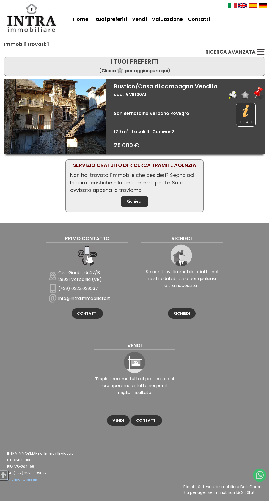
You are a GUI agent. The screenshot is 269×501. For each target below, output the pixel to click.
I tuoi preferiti (110, 19)
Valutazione (167, 19)
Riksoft (189, 486)
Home (80, 19)
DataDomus (251, 486)
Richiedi (134, 201)
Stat (251, 492)
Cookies (30, 479)
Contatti (199, 19)
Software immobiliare (218, 486)
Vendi (139, 19)
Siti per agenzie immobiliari (209, 492)
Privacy (13, 479)
